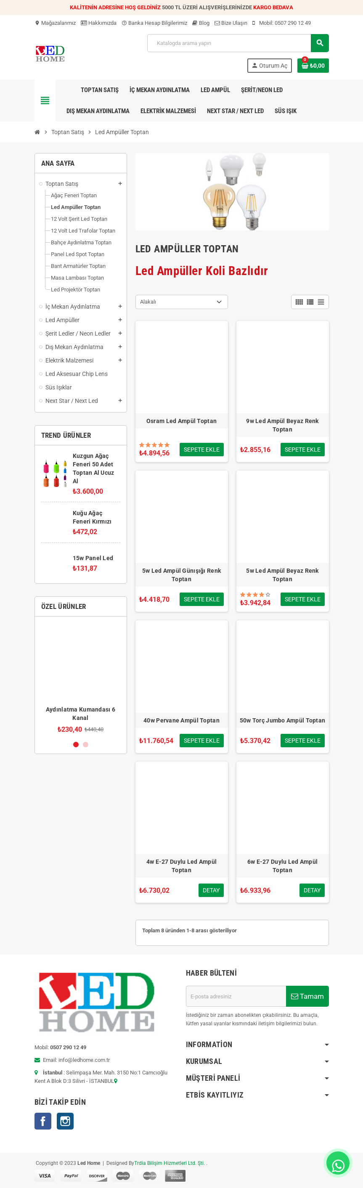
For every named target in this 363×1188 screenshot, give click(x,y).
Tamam (307, 996)
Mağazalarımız (55, 23)
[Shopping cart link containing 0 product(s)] (313, 65)
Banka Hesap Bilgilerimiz (154, 23)
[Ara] (237, 43)
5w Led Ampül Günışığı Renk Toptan (181, 574)
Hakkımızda (99, 23)
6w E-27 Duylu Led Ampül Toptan (282, 865)
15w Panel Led (93, 558)
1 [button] (76, 744)
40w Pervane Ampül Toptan (181, 720)
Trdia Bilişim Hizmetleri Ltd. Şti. (170, 1163)
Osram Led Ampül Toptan (181, 421)
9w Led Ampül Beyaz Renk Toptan (282, 425)
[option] (80, 678)
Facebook (42, 1121)
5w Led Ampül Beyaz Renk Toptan (282, 574)
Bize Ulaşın (231, 23)
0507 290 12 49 (293, 23)
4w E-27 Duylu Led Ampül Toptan (181, 865)
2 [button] (85, 744)
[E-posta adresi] (236, 996)
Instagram (65, 1121)
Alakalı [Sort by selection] (148, 302)
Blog (200, 23)
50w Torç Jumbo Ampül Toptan (283, 720)
